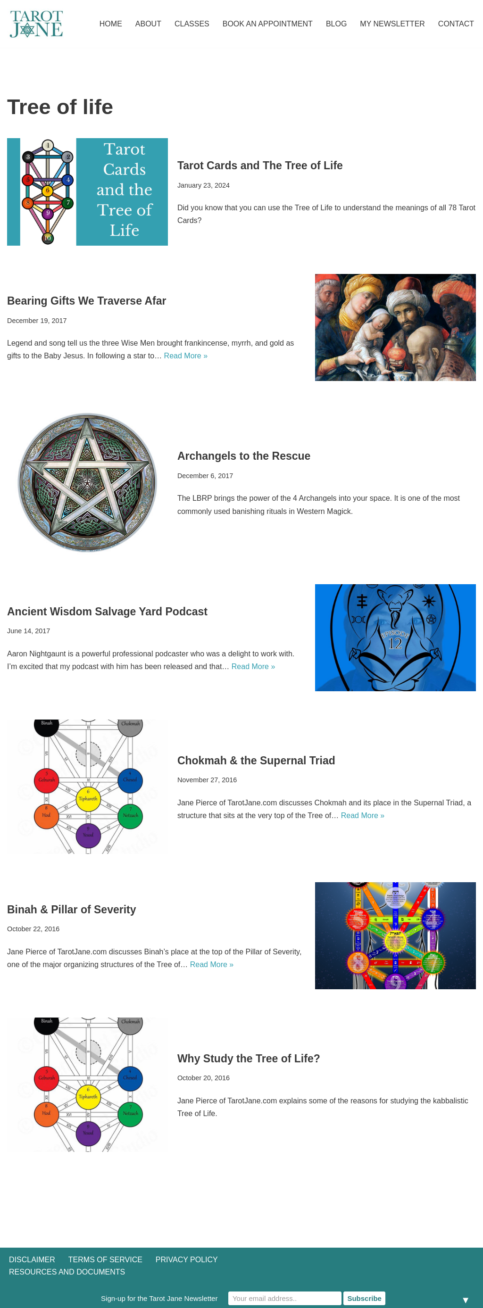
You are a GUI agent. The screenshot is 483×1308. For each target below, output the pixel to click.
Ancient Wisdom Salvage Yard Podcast (107, 611)
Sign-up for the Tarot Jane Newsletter (159, 1298)
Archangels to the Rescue (243, 456)
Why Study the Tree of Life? (248, 1058)
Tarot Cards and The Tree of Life (260, 165)
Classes (192, 24)
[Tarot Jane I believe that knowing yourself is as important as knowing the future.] (35, 23)
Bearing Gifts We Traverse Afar (86, 301)
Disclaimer (32, 1260)
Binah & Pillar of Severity (71, 909)
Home (111, 24)
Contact (456, 24)
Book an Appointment (268, 24)
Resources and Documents (67, 1272)
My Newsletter (392, 24)
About (148, 24)
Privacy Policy (187, 1260)
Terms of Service (105, 1260)
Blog (336, 24)
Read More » (186, 356)
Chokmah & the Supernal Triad (256, 760)
